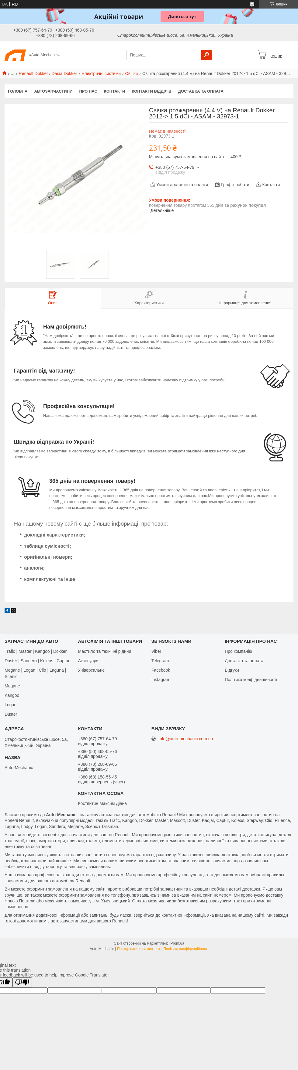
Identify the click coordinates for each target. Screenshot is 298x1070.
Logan (10, 704)
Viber (156, 651)
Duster (11, 714)
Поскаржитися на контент (138, 949)
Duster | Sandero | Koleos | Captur (37, 660)
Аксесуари (88, 660)
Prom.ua (177, 943)
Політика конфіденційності (251, 679)
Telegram (160, 660)
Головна (17, 91)
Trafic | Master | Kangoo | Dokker (36, 651)
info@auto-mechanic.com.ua (186, 739)
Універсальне (91, 670)
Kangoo (12, 695)
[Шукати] (206, 55)
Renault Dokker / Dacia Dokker (48, 73)
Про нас (88, 91)
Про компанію (238, 651)
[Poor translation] (22, 982)
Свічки (131, 73)
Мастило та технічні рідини (104, 651)
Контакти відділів (151, 91)
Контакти (114, 91)
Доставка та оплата (201, 91)
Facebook (160, 670)
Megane (12, 685)
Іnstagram (160, 679)
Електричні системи (101, 73)
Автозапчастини (53, 91)
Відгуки (232, 670)
